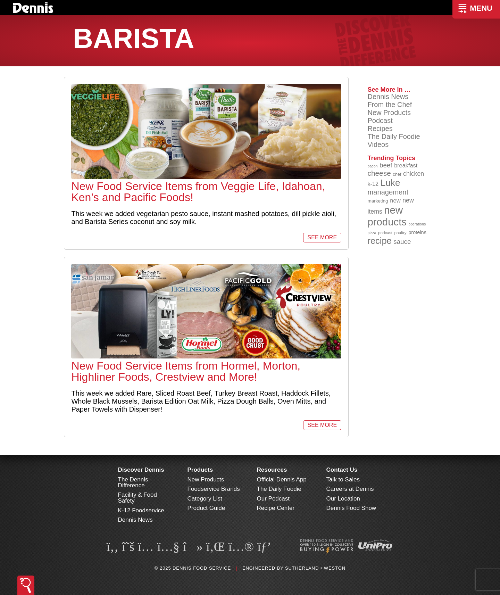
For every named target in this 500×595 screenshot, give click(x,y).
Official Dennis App (282, 479)
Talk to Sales (343, 479)
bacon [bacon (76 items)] (372, 166)
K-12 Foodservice (141, 510)
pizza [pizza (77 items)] (371, 233)
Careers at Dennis (350, 489)
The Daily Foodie (393, 136)
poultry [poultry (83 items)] (400, 232)
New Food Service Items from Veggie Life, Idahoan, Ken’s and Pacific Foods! (198, 192)
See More (322, 237)
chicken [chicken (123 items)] (413, 173)
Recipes (379, 128)
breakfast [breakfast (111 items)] (405, 165)
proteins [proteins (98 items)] (417, 232)
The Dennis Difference (133, 482)
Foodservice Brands (214, 489)
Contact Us (342, 469)
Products (200, 469)
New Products (389, 112)
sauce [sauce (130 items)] (402, 241)
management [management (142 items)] (387, 192)
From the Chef (389, 104)
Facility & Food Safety (137, 497)
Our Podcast (273, 498)
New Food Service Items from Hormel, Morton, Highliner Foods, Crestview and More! (185, 371)
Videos (378, 144)
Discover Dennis (141, 469)
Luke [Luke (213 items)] (390, 182)
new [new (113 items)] (395, 200)
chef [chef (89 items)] (397, 174)
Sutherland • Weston (315, 568)
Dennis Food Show (351, 508)
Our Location (343, 498)
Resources (272, 469)
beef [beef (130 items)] (386, 165)
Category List (205, 498)
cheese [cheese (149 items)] (379, 173)
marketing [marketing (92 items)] (377, 201)
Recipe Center (276, 508)
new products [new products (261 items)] (387, 216)
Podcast (379, 120)
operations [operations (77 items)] (417, 224)
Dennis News (387, 96)
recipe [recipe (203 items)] (379, 241)
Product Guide (206, 508)
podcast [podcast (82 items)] (385, 232)
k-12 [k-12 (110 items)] (372, 184)
